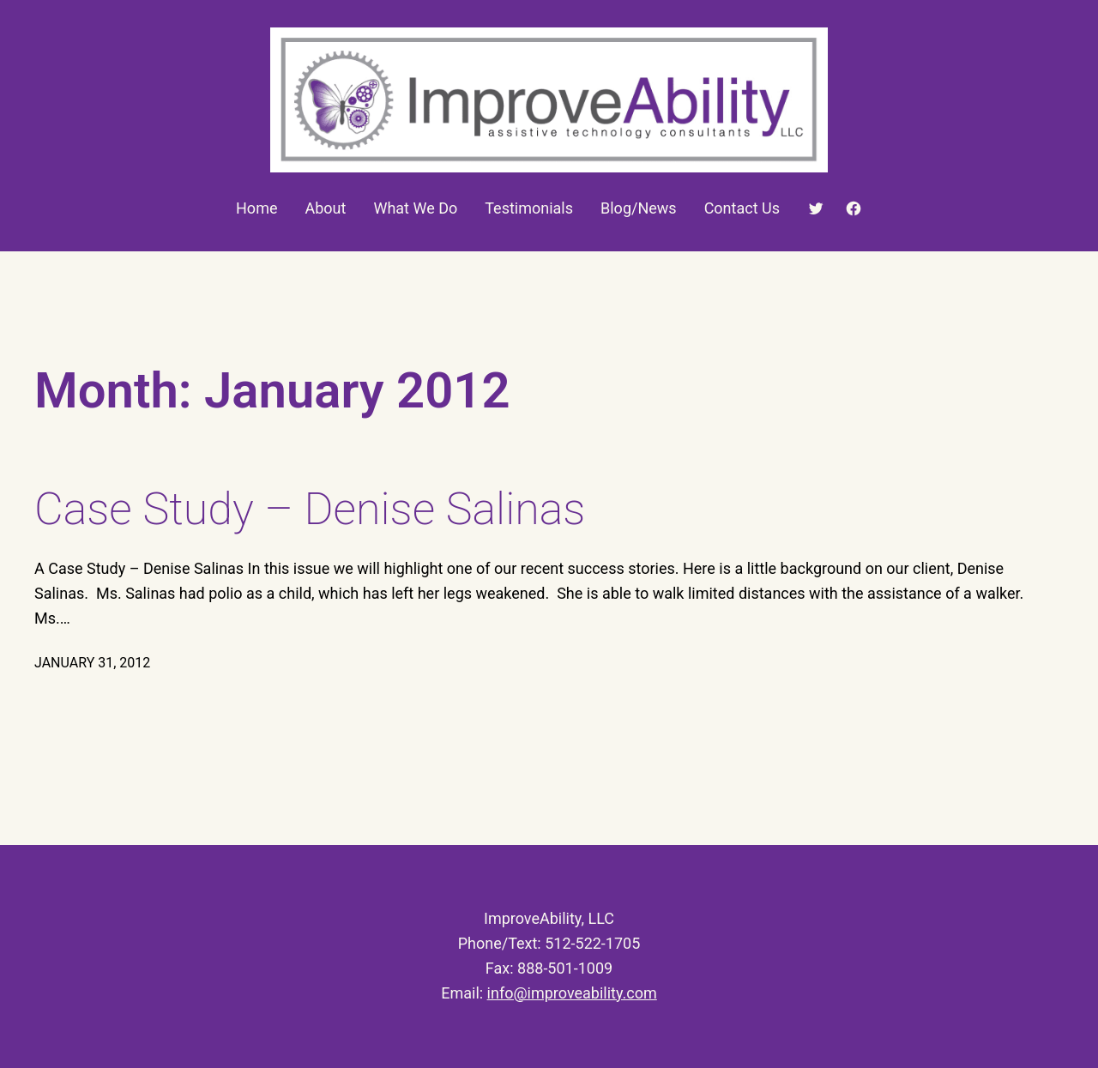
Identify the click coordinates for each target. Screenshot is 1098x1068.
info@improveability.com (572, 993)
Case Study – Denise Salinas (309, 509)
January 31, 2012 (92, 663)
